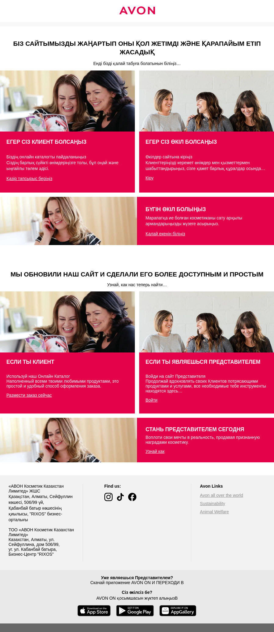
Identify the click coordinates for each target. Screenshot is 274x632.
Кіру (149, 177)
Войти (151, 400)
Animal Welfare (214, 511)
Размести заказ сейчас (29, 395)
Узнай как (155, 451)
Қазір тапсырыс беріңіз (29, 178)
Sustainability (212, 503)
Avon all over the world (221, 495)
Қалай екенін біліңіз (165, 233)
